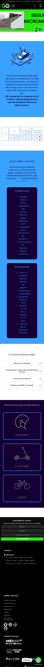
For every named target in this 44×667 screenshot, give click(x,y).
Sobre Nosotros (10, 600)
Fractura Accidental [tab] (22, 378)
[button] (13, 6)
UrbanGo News (9, 603)
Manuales (7, 609)
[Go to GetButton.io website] (38, 664)
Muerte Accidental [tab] (22, 363)
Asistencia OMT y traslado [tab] (22, 385)
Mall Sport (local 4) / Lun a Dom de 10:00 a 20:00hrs (25, 1)
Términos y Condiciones (8, 619)
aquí (18, 178)
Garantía (7, 615)
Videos (6, 612)
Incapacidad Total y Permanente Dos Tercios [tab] (22, 371)
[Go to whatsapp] (38, 660)
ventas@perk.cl (22, 181)
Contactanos (9, 606)
